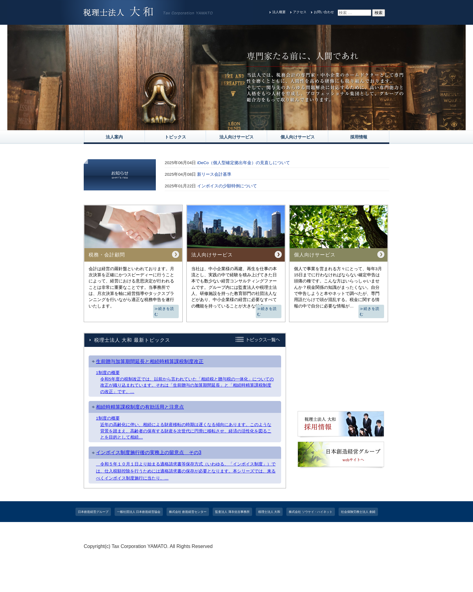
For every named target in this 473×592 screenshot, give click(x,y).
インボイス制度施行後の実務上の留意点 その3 (148, 452)
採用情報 (358, 136)
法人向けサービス (236, 136)
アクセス (299, 12)
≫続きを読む (164, 311)
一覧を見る (114, 178)
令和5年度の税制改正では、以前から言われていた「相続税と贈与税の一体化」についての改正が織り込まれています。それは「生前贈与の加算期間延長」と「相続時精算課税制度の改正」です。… (187, 385)
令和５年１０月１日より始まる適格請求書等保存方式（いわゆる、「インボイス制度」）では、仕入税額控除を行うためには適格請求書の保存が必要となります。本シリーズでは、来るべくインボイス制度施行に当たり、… (186, 471)
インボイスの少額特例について (227, 186)
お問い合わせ (324, 12)
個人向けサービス (297, 136)
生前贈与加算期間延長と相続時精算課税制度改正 (150, 361)
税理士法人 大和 (269, 511)
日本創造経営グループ (93, 511)
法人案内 (114, 136)
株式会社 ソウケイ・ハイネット (310, 511)
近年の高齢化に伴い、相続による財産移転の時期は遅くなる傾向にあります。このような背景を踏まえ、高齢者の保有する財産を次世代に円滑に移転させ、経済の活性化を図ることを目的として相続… (185, 430)
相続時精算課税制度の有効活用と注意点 (140, 407)
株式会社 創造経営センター (188, 511)
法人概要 (279, 12)
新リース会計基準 (214, 174)
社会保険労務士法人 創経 (358, 511)
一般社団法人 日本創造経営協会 (139, 511)
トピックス (175, 136)
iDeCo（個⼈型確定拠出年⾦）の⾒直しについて (243, 162)
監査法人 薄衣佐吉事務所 (232, 511)
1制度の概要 (108, 372)
